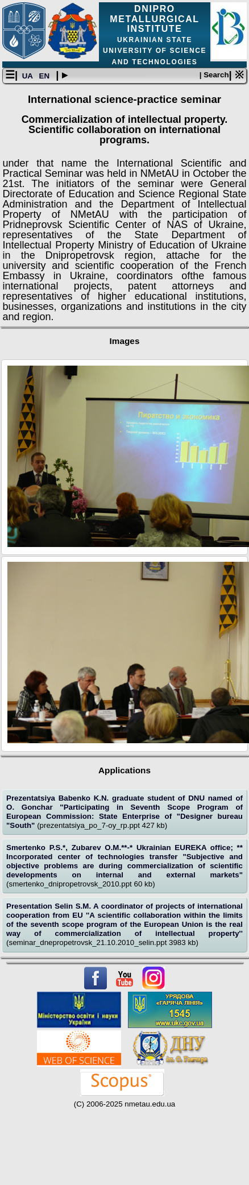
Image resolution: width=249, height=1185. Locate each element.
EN (45, 76)
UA (28, 76)
